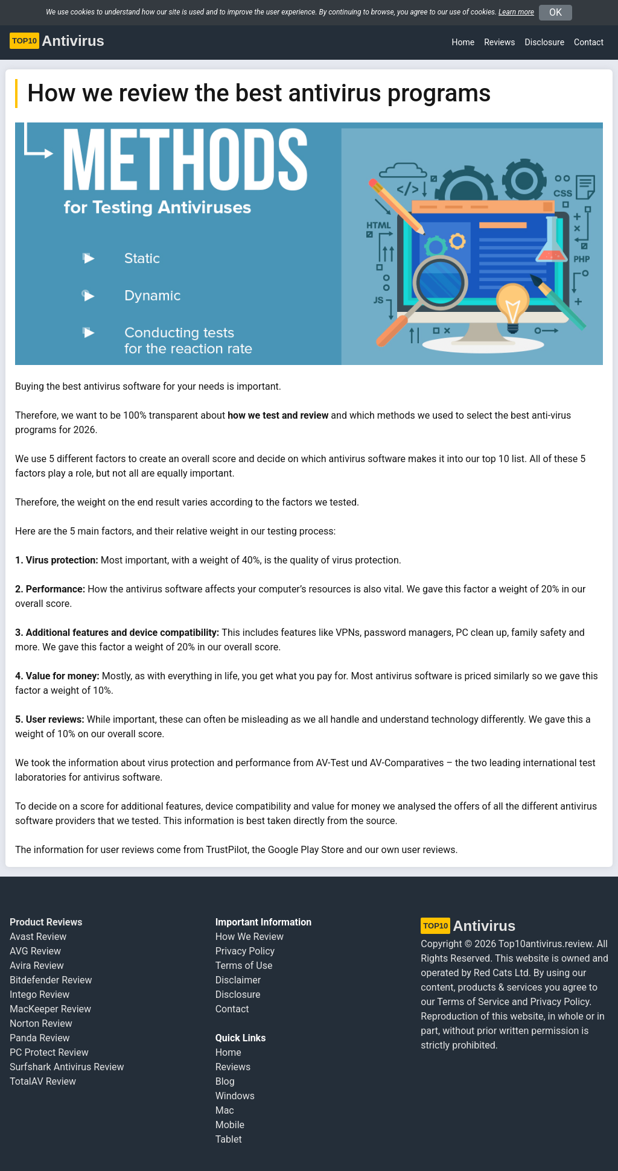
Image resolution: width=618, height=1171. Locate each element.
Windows (235, 1096)
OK (555, 12)
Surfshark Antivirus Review (67, 1067)
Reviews (499, 42)
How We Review (249, 936)
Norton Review (41, 1023)
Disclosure (238, 994)
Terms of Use (244, 965)
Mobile (229, 1125)
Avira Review (37, 965)
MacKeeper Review (50, 1009)
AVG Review (35, 951)
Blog (225, 1081)
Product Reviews (46, 922)
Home (463, 42)
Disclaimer (238, 980)
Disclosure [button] (545, 42)
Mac (224, 1110)
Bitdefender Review (51, 980)
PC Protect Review (49, 1052)
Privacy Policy (245, 951)
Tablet (228, 1139)
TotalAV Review (43, 1081)
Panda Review (40, 1038)
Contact (589, 42)
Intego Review (39, 994)
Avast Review (38, 936)
